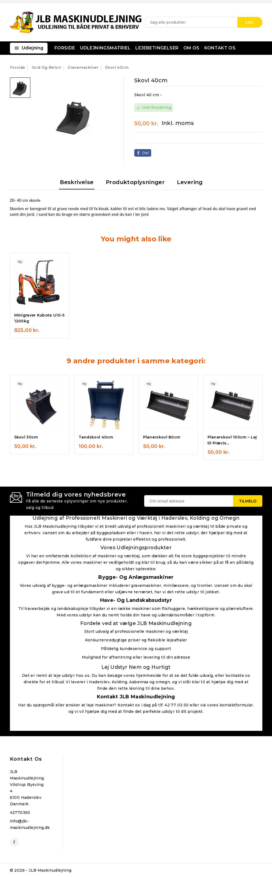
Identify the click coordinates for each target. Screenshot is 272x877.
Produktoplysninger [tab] (135, 182)
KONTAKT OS (219, 48)
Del (145, 152)
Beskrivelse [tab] (76, 182)
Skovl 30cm (26, 437)
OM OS (191, 48)
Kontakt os (26, 759)
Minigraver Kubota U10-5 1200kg (39, 318)
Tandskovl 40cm (96, 437)
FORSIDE (65, 48)
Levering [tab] (190, 182)
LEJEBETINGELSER (156, 48)
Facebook (14, 842)
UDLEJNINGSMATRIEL (105, 48)
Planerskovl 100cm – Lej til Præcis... (232, 440)
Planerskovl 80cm (161, 437)
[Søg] (203, 22)
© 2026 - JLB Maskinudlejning (41, 870)
